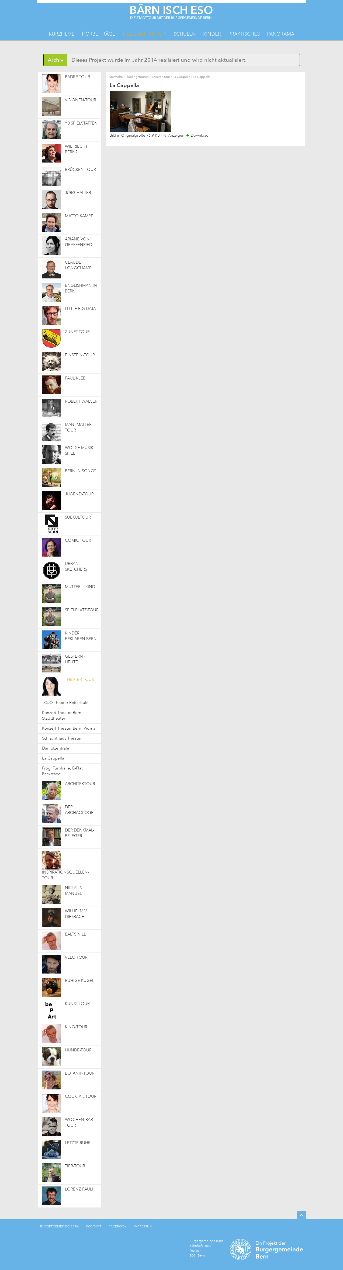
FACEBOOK (118, 1226)
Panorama (280, 34)
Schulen (185, 34)
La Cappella (181, 77)
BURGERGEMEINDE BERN (59, 1226)
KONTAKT (93, 1226)
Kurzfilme (62, 34)
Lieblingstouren (144, 34)
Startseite (116, 77)
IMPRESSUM (143, 1226)
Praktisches (244, 34)
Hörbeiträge (98, 34)
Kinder (212, 34)
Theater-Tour (160, 77)
